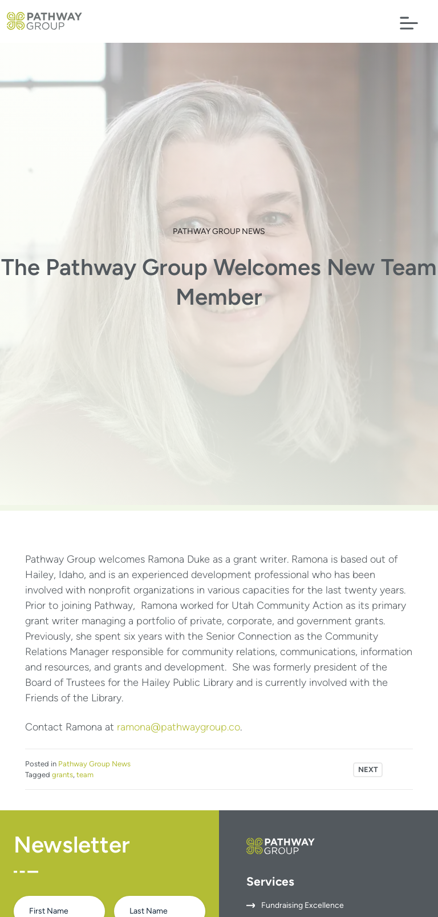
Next (368, 769)
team (85, 774)
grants (62, 774)
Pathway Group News (219, 231)
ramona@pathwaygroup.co (178, 727)
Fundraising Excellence (302, 905)
